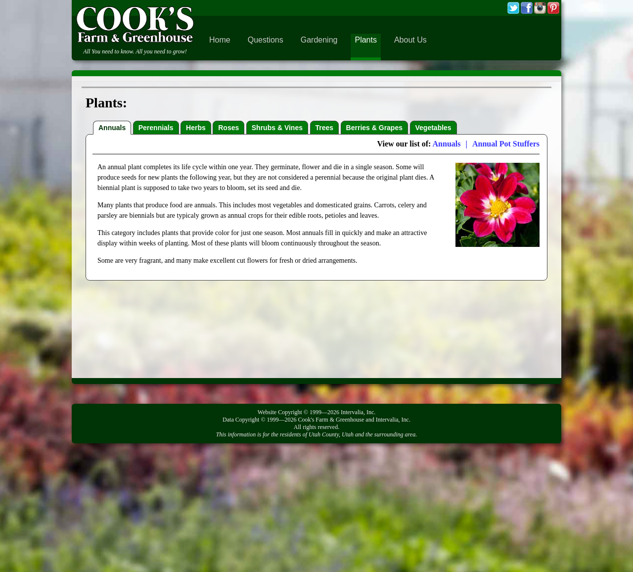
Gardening (319, 40)
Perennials (156, 128)
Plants (365, 40)
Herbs (196, 128)
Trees (325, 128)
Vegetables (433, 128)
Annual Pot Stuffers (506, 144)
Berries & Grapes (374, 128)
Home (219, 40)
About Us (410, 40)
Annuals (112, 128)
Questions (265, 40)
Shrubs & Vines (277, 128)
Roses (228, 128)
